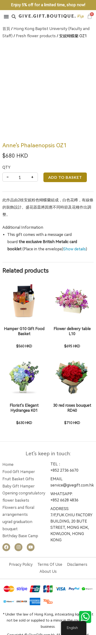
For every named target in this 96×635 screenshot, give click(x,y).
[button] (6, 16)
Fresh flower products (36, 36)
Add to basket (65, 156)
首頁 (6, 28)
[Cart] (90, 16)
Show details (74, 227)
